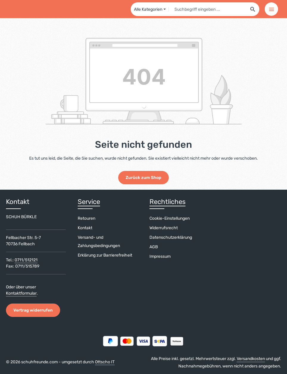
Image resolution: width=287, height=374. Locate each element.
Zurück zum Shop (143, 177)
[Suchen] (253, 9)
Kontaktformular (21, 293)
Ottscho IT (105, 361)
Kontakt (85, 227)
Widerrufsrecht (163, 227)
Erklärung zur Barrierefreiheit (105, 255)
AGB (153, 246)
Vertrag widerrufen (33, 310)
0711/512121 (26, 260)
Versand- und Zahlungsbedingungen (99, 241)
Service (89, 202)
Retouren (86, 218)
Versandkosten (251, 358)
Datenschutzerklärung (170, 237)
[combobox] (208, 9)
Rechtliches (167, 202)
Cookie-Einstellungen (169, 218)
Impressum (160, 256)
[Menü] (271, 9)
